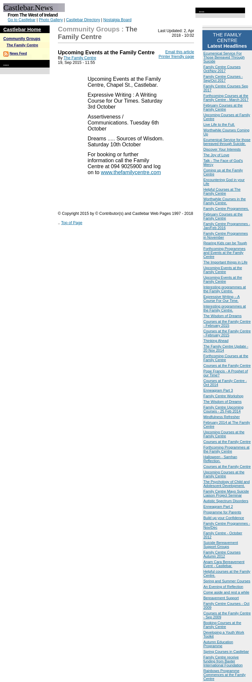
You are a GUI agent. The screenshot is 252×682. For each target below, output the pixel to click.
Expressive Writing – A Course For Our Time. (221, 299)
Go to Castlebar (21, 20)
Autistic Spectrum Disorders (225, 501)
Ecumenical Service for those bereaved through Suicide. (226, 142)
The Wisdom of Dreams (222, 316)
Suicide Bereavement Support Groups (220, 545)
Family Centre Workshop (223, 396)
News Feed (18, 53)
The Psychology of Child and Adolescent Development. (226, 484)
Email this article (179, 52)
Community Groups (21, 38)
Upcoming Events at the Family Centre (222, 270)
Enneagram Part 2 (218, 507)
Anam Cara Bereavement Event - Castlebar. (223, 564)
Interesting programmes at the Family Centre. (224, 289)
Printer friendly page (176, 56)
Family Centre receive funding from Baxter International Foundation (223, 661)
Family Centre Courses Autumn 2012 (221, 554)
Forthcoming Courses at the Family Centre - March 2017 (225, 98)
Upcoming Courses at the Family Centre (223, 434)
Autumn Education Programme (218, 644)
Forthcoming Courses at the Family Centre (225, 358)
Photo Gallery (51, 20)
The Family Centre (22, 45)
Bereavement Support (221, 598)
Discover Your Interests (222, 149)
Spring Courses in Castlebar (226, 652)
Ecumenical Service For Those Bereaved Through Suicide (224, 57)
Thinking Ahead (216, 341)
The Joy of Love (216, 155)
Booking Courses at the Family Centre (222, 625)
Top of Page (71, 222)
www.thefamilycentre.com (131, 172)
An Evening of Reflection (223, 587)
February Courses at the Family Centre (223, 107)
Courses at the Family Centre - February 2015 (227, 323)
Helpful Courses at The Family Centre (221, 191)
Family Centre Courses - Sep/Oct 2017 (223, 78)
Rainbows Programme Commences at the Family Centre (224, 675)
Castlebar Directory (83, 20)
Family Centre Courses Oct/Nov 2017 (221, 69)
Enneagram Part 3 (218, 390)
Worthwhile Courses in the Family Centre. (224, 201)
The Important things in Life (225, 262)
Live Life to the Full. (219, 124)
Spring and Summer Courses (226, 581)
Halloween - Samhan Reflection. (220, 459)
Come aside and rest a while (226, 592)
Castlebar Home (22, 29)
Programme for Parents (222, 512)
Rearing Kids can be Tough (225, 243)
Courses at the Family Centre (227, 365)
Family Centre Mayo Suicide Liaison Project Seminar (226, 493)
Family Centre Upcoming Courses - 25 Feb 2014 (223, 409)
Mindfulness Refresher (221, 417)
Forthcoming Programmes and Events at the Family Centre (224, 253)
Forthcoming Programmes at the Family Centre (226, 449)
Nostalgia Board (117, 20)
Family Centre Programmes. (226, 209)
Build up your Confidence (223, 518)
